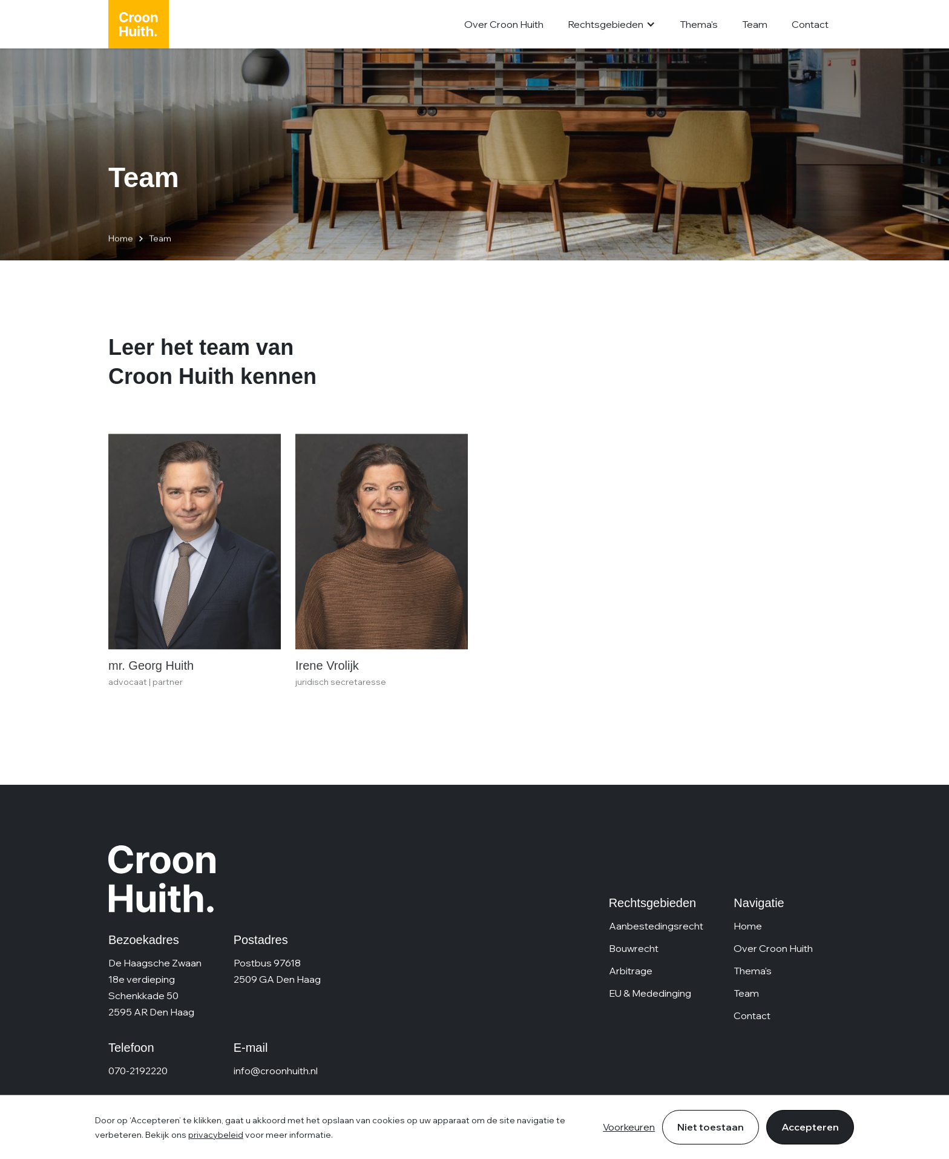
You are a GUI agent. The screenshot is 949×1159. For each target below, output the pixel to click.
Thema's (699, 24)
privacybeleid (215, 1134)
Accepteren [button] (810, 1127)
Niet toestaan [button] (710, 1127)
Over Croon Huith (503, 24)
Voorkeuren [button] (629, 1127)
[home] (138, 24)
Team (754, 24)
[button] (612, 24)
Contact (810, 24)
